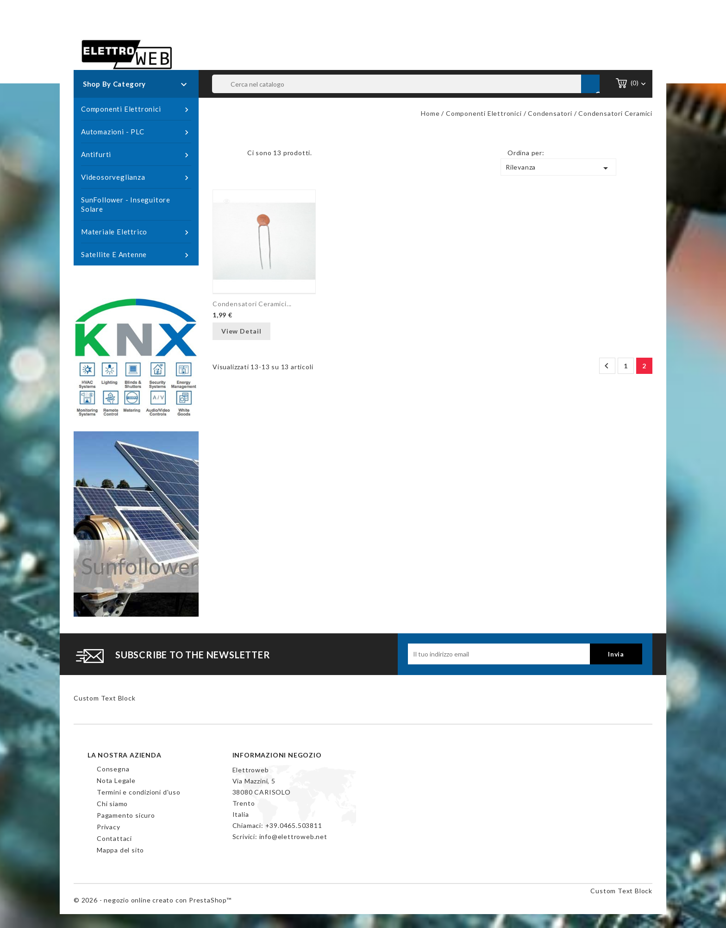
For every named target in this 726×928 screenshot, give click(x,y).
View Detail (241, 331)
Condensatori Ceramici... (252, 304)
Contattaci (114, 838)
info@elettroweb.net (293, 836)
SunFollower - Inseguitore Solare (125, 204)
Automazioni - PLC (136, 132)
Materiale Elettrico (136, 232)
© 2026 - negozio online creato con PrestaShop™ (153, 900)
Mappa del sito (120, 850)
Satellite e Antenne (136, 255)
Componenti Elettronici (136, 109)
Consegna (113, 769)
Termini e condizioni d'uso (139, 792)
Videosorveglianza (136, 177)
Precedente (606, 366)
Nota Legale (116, 780)
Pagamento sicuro (126, 815)
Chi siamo (112, 804)
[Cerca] (406, 84)
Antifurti (136, 155)
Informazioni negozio (277, 755)
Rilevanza (558, 168)
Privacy (108, 827)
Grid (219, 155)
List (233, 155)
